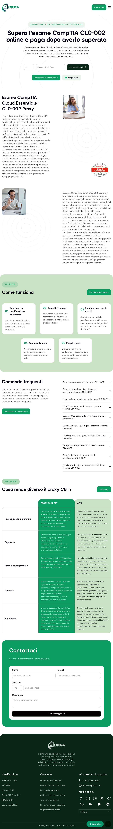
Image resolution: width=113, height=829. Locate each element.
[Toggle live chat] (95, 824)
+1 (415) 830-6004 (89, 780)
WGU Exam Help (10, 805)
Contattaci (99, 7)
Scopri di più (71, 78)
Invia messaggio (56, 714)
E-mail (61, 670)
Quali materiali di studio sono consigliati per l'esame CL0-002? (87, 466)
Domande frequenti (49, 790)
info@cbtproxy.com (92, 785)
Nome (15, 670)
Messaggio (18, 695)
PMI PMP (6, 785)
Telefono (16, 682)
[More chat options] (108, 824)
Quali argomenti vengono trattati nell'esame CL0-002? (87, 436)
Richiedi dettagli (77, 67)
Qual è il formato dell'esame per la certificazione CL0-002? (87, 456)
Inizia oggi (104, 489)
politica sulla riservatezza (52, 795)
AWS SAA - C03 (9, 780)
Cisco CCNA (8, 790)
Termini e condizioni (49, 800)
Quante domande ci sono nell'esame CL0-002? (87, 399)
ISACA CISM (7, 800)
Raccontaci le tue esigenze (46, 78)
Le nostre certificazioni (51, 780)
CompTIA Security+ (11, 795)
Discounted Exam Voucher (52, 785)
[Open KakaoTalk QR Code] (99, 804)
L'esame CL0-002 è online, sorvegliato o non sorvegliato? (87, 417)
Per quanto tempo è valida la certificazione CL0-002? (87, 446)
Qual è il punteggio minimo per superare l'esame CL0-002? (87, 407)
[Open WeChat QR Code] (90, 804)
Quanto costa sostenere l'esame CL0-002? (87, 382)
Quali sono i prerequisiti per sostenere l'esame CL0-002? (87, 427)
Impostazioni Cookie (50, 810)
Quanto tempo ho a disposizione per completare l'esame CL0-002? (87, 390)
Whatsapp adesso (99, 292)
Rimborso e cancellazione (52, 805)
